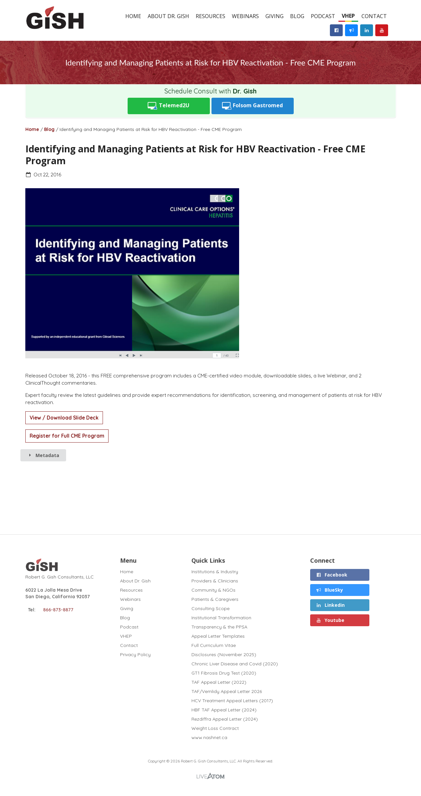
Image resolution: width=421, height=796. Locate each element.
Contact (374, 16)
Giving (274, 16)
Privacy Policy (135, 654)
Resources (210, 16)
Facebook (332, 575)
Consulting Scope (210, 608)
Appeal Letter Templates (218, 636)
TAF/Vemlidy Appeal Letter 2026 (226, 691)
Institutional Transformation (221, 618)
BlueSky (329, 590)
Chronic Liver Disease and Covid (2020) (234, 664)
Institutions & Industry (214, 572)
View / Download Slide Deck (64, 418)
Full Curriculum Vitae (213, 645)
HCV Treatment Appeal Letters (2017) (232, 701)
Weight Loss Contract (215, 728)
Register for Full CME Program (67, 436)
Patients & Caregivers (214, 599)
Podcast (323, 16)
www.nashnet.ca (209, 737)
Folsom (252, 106)
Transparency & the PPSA (219, 627)
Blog (297, 16)
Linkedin (330, 605)
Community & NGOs (213, 590)
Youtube (330, 620)
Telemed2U (168, 106)
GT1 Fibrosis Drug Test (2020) (223, 673)
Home (133, 16)
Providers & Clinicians (214, 581)
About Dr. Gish (168, 16)
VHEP (348, 15)
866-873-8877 (58, 610)
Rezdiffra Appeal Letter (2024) (224, 719)
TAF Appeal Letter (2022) (218, 682)
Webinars (245, 16)
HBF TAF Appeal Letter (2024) (224, 710)
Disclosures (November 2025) (223, 654)
